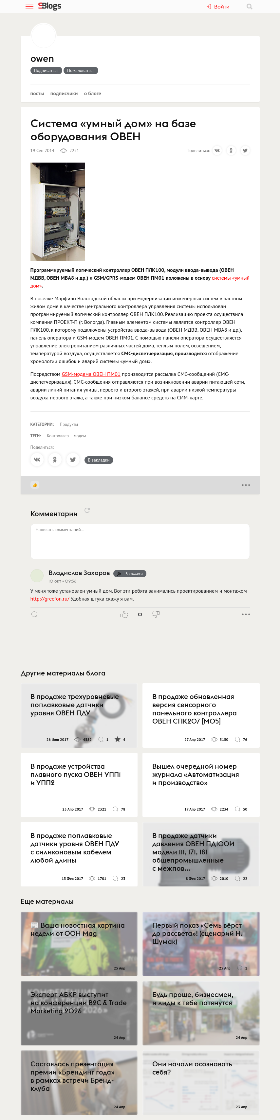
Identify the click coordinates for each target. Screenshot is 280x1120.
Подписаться (46, 70)
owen (42, 59)
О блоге (92, 93)
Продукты (69, 424)
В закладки (99, 460)
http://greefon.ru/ (49, 598)
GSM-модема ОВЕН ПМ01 (91, 374)
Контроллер (58, 436)
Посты (37, 93)
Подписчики (64, 93)
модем (80, 436)
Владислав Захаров (79, 573)
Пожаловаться (81, 70)
